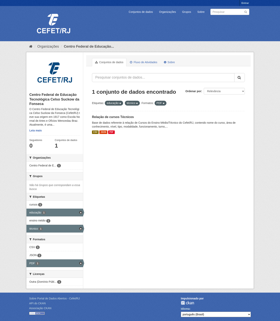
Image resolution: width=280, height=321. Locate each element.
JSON (103, 132)
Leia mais (35, 130)
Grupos (186, 11)
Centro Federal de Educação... (89, 46)
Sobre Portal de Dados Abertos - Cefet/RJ (54, 298)
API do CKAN (37, 303)
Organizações (167, 11)
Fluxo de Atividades (143, 62)
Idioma (185, 308)
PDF (111, 132)
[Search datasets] (229, 12)
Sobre (201, 11)
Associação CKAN (40, 308)
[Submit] (245, 11)
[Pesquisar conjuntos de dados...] (163, 77)
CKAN (187, 303)
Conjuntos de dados (141, 11)
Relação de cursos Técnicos (113, 117)
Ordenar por (193, 91)
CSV (95, 132)
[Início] (30, 46)
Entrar (245, 3)
